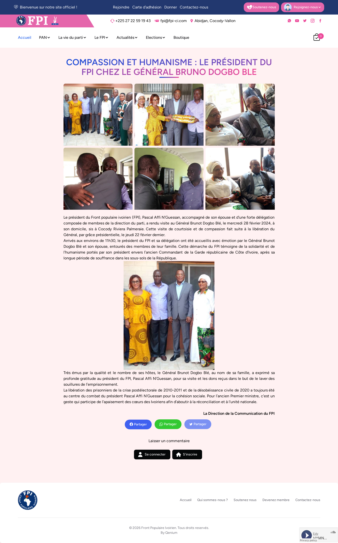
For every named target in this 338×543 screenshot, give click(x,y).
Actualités (127, 37)
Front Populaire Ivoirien (158, 528)
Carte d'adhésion (146, 7)
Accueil (24, 37)
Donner (170, 7)
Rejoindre (121, 7)
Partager (138, 424)
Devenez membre (276, 500)
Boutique (181, 37)
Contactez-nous (194, 7)
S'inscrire (186, 454)
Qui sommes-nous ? (212, 500)
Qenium (171, 533)
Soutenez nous (245, 500)
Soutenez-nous (261, 7)
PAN (45, 37)
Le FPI (101, 37)
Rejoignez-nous (302, 7)
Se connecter (151, 454)
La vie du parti (72, 37)
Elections (156, 37)
